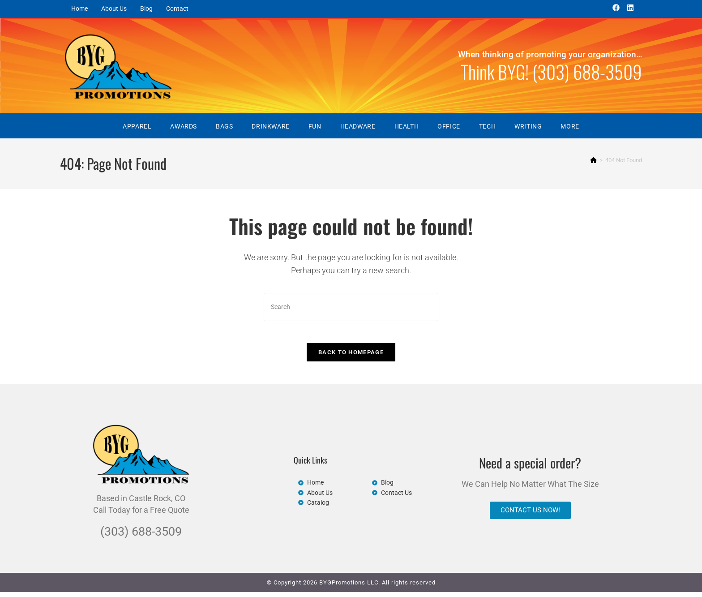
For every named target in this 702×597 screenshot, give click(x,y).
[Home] (593, 160)
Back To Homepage (351, 357)
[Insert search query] (351, 307)
